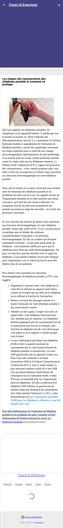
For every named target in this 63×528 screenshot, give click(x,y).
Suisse (47, 484)
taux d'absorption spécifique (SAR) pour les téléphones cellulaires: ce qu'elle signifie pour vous (36, 400)
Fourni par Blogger (31, 517)
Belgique (8, 484)
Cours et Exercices (23, 5)
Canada (18, 484)
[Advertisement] (31, 41)
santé (38, 484)
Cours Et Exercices (31, 475)
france (29, 484)
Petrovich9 (39, 522)
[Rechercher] (59, 5)
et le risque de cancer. (35, 422)
